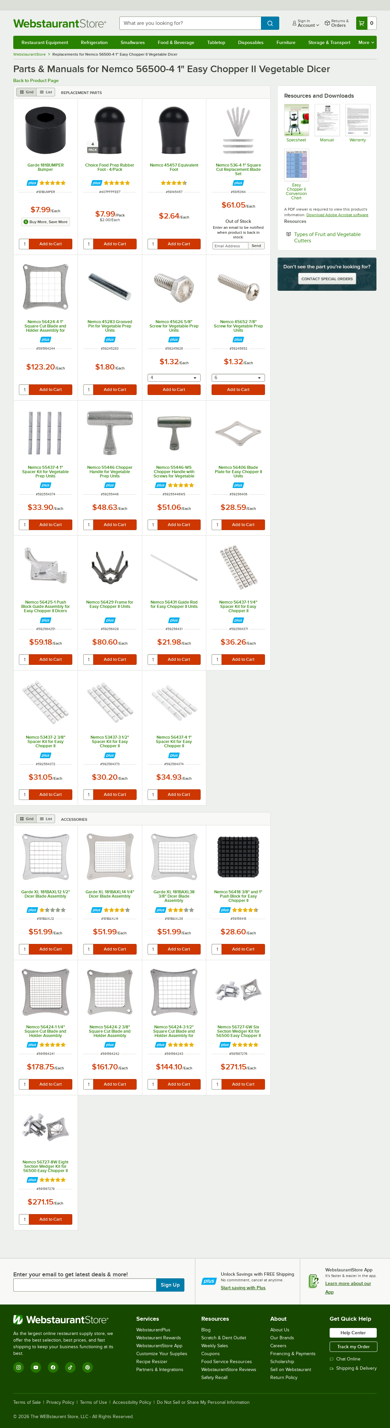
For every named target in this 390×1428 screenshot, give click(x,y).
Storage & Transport (329, 42)
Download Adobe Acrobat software (337, 215)
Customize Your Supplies (161, 1353)
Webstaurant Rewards (158, 1337)
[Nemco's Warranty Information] (358, 123)
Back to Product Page (36, 80)
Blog (206, 1329)
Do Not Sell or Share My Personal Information (203, 1402)
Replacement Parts (81, 92)
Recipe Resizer (151, 1361)
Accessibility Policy (132, 1402)
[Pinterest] (87, 1367)
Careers (278, 1345)
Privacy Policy (60, 1402)
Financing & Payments (293, 1353)
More (366, 42)
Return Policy (283, 1377)
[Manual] (327, 123)
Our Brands (282, 1337)
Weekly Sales (214, 1345)
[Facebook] (53, 1367)
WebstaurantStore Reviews (228, 1369)
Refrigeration (94, 42)
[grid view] (26, 92)
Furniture (286, 42)
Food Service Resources (226, 1361)
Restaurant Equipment (45, 42)
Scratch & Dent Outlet (223, 1337)
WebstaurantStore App (159, 1345)
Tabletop (216, 42)
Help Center (353, 1332)
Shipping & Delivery (353, 1368)
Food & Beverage (176, 42)
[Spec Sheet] (296, 123)
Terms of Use (93, 1402)
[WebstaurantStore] (67, 1319)
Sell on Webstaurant (290, 1369)
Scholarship (282, 1361)
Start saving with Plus (243, 1287)
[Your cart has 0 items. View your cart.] (366, 23)
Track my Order (353, 1346)
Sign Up (170, 1285)
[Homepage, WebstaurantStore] (61, 23)
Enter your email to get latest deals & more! (70, 1274)
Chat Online (345, 1358)
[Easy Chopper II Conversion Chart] (296, 174)
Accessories (74, 819)
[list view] (45, 92)
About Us (280, 1329)
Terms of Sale (27, 1402)
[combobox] (190, 23)
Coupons (210, 1353)
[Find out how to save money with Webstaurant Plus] (32, 183)
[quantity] (24, 244)
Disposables (251, 42)
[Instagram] (18, 1367)
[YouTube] (36, 1367)
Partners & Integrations (159, 1369)
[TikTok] (70, 1367)
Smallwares (133, 42)
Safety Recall (214, 1377)
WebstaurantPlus (153, 1329)
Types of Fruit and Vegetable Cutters (327, 237)
